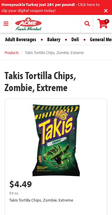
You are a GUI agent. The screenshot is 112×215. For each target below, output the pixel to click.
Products (11, 52)
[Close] (106, 10)
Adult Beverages (20, 39)
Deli (75, 39)
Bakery (53, 39)
